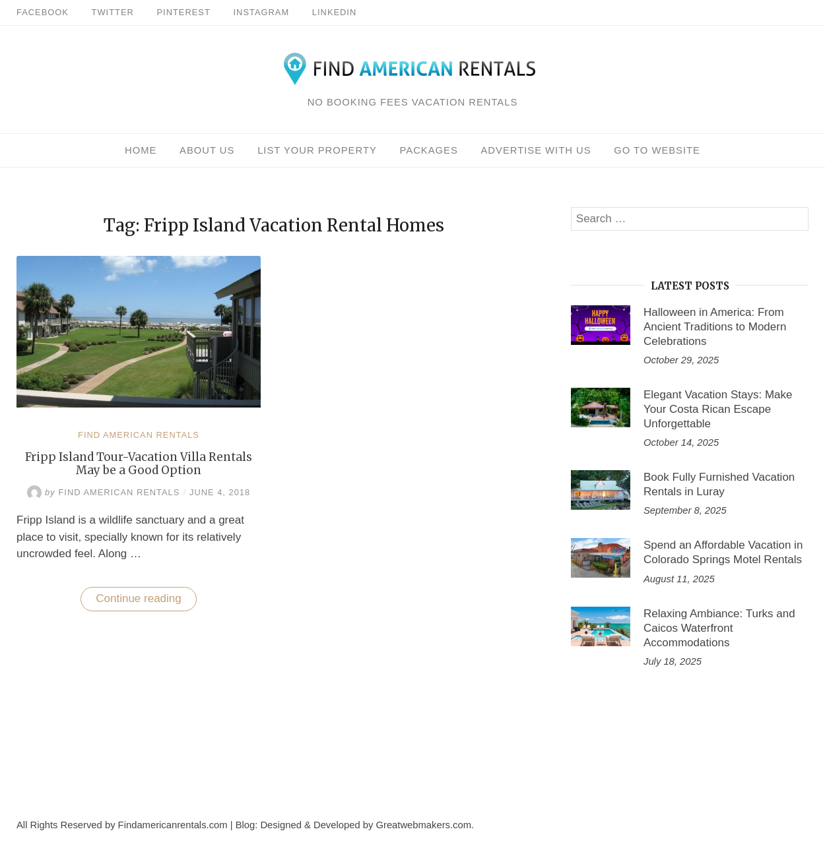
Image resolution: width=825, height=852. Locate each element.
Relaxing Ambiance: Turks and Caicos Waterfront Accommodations (719, 628)
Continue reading (146, 601)
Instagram (262, 12)
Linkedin (334, 12)
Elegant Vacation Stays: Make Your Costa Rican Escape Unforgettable (718, 409)
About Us (207, 150)
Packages (429, 150)
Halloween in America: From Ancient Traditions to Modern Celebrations (715, 327)
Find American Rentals (138, 435)
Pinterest (184, 12)
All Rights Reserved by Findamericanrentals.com (122, 825)
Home (140, 150)
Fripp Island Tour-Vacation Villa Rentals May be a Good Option (138, 463)
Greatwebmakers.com (423, 825)
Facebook (42, 12)
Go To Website (657, 150)
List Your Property (317, 150)
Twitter (113, 12)
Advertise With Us (535, 150)
